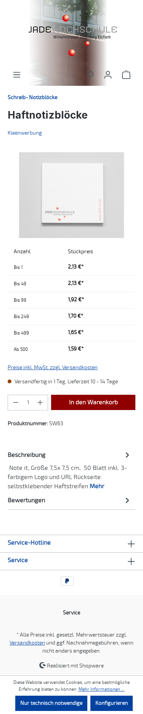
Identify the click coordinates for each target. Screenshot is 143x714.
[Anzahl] (28, 402)
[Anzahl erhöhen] (40, 402)
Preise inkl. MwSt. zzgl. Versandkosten (53, 367)
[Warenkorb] (126, 75)
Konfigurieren (111, 703)
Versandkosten (27, 643)
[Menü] (17, 75)
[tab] (70, 470)
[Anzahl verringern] (16, 402)
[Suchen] (89, 75)
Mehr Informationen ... (102, 689)
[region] (71, 195)
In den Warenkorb (93, 402)
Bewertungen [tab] (70, 500)
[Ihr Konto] (108, 75)
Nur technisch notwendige (51, 703)
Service (18, 560)
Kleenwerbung (25, 133)
